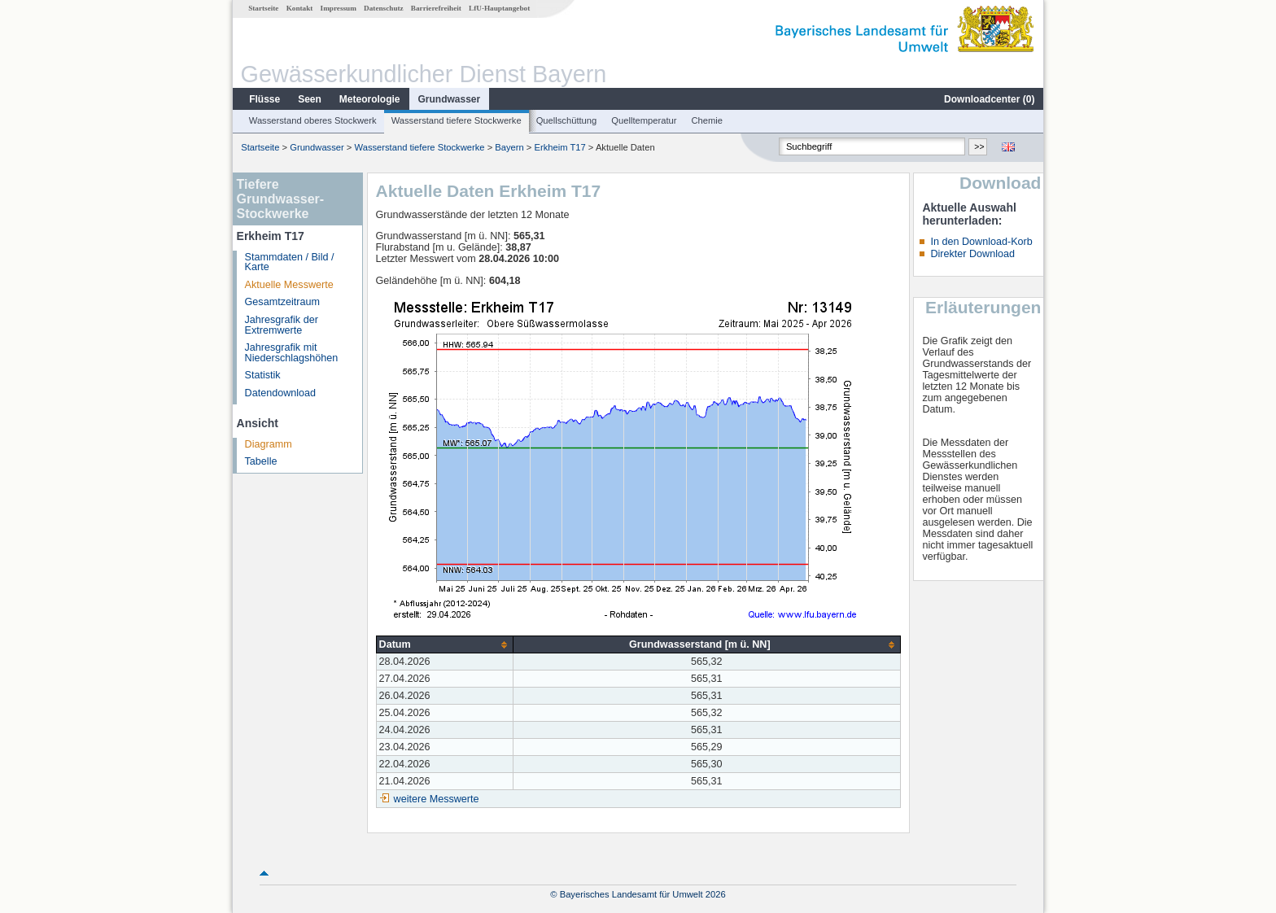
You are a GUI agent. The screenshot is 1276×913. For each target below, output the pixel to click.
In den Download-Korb (981, 241)
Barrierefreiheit (436, 8)
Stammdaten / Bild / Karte (289, 262)
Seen (309, 99)
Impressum (338, 8)
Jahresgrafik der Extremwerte (281, 325)
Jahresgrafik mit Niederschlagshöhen (292, 353)
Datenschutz (384, 8)
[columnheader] (444, 644)
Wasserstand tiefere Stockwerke (456, 120)
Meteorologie (369, 99)
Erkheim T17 (560, 147)
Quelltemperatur (643, 120)
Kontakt (299, 8)
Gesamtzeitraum (282, 302)
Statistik (263, 375)
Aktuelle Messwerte (289, 284)
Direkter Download (972, 254)
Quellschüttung (566, 120)
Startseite (263, 8)
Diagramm (268, 444)
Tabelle (261, 461)
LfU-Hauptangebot (499, 8)
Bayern (509, 147)
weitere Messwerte (436, 799)
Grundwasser (449, 99)
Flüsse (264, 99)
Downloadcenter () (989, 99)
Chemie (707, 120)
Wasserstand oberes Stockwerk (313, 120)
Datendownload (281, 393)
